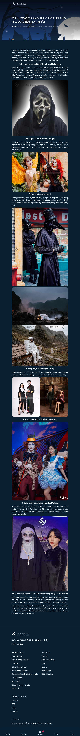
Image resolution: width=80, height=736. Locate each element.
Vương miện (46, 671)
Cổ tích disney (17, 678)
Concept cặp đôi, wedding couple (25, 674)
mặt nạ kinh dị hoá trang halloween (44, 72)
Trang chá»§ (16, 26)
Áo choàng (16, 681)
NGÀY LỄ (15, 688)
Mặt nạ (44, 667)
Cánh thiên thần (47, 674)
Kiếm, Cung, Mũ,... (49, 660)
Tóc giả (44, 656)
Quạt (43, 663)
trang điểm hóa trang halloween (49, 509)
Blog (25, 26)
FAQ (13, 704)
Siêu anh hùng (17, 656)
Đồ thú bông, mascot (20, 671)
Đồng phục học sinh (19, 667)
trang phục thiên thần (52, 147)
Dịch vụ (15, 700)
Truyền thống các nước (20, 660)
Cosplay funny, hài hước (21, 685)
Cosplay (15, 663)
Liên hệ (14, 711)
